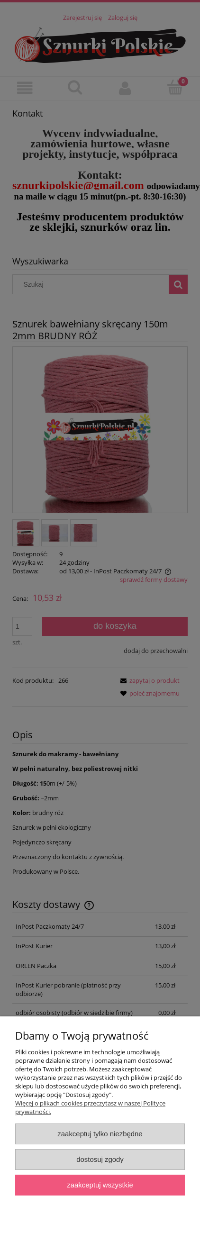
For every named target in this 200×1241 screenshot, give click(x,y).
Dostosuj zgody (100, 1159)
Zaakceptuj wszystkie (100, 1185)
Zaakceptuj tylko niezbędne (99, 1134)
